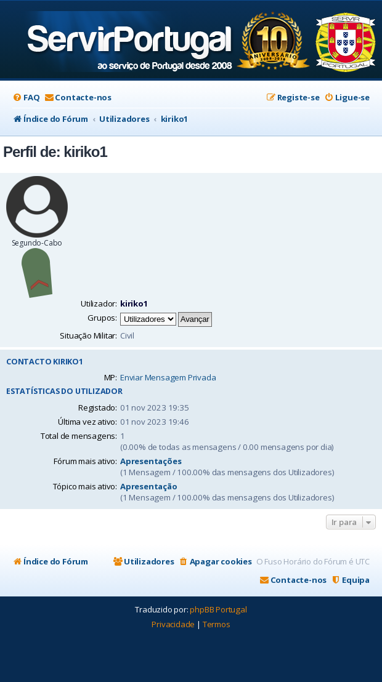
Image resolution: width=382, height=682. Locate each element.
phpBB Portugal (218, 609)
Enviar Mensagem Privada (168, 377)
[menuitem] (25, 97)
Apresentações (150, 461)
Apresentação (148, 486)
